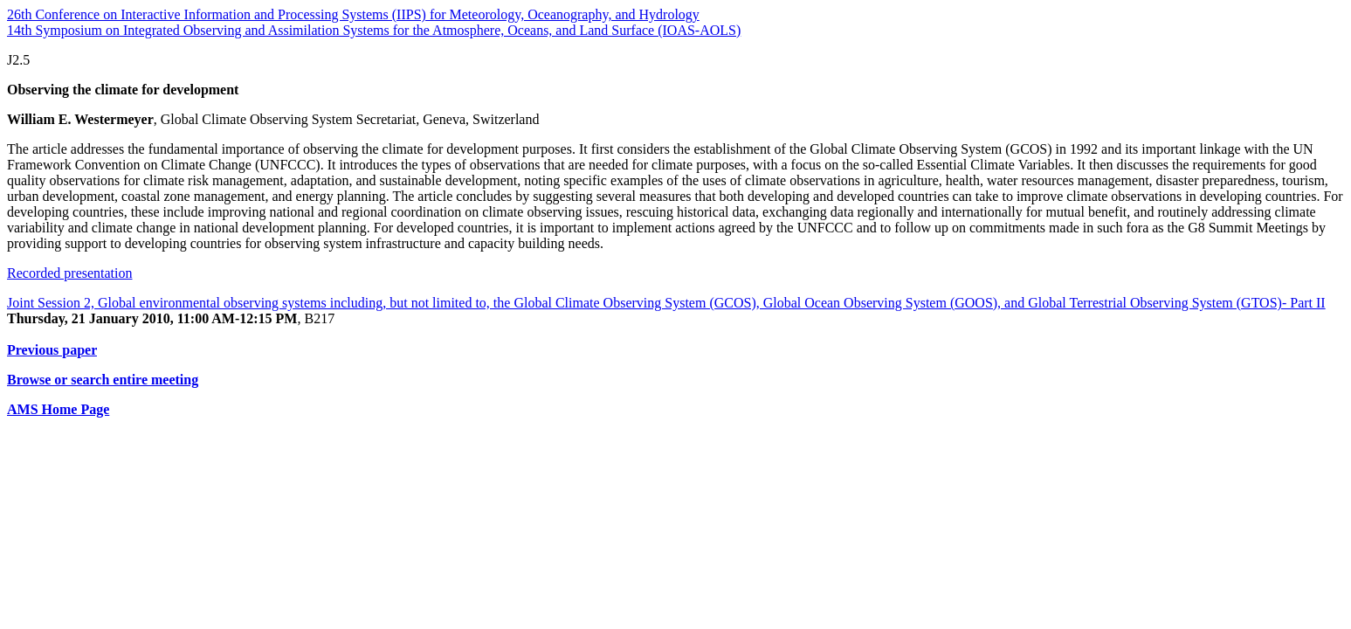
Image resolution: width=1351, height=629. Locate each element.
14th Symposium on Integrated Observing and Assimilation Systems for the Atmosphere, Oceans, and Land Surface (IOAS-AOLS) (374, 30)
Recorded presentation (70, 273)
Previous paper (52, 349)
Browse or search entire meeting (102, 379)
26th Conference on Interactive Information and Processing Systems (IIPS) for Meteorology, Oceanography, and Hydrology (353, 14)
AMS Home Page (58, 409)
